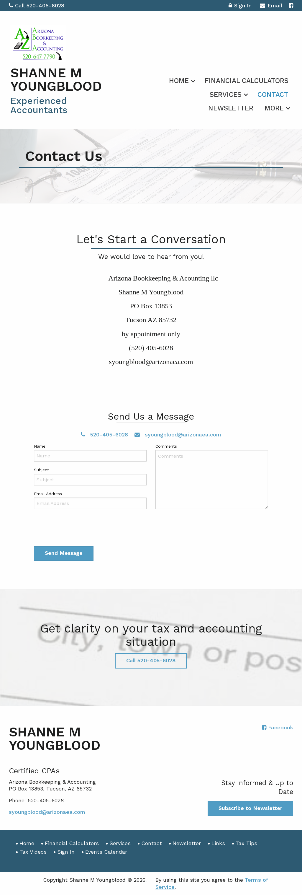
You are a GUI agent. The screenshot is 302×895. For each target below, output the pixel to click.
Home (179, 81)
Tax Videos (33, 852)
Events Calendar (106, 852)
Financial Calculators (246, 81)
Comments (166, 446)
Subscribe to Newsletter (250, 808)
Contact (272, 95)
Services (226, 95)
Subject (41, 469)
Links (218, 843)
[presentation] (79, 528)
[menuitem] (181, 80)
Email (271, 6)
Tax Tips (246, 843)
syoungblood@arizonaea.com (177, 434)
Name (39, 446)
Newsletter (230, 108)
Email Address (48, 493)
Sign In (240, 6)
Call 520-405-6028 (36, 5)
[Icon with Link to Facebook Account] (291, 5)
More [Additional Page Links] (274, 108)
